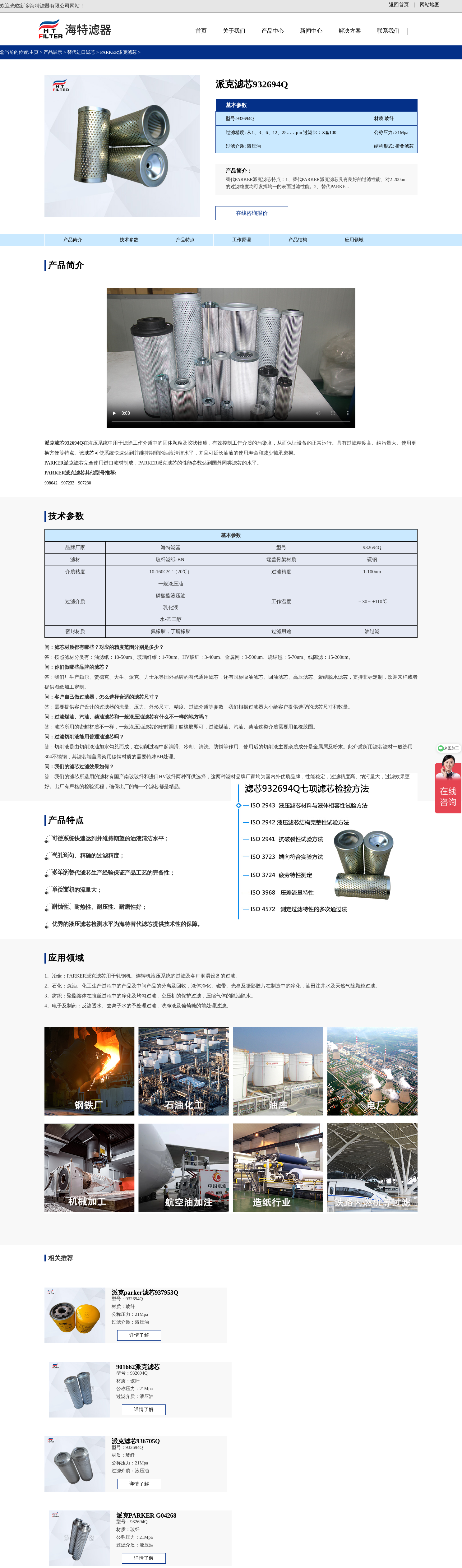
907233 (67, 483)
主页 (34, 52)
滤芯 (89, 453)
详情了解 (139, 1335)
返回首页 (399, 4)
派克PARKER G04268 (84, 1437)
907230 (84, 483)
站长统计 (260, 1561)
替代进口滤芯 (81, 52)
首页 (201, 31)
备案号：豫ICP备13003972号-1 (139, 1561)
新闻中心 (311, 31)
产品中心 (272, 31)
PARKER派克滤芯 (118, 52)
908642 (51, 483)
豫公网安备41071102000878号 (213, 1561)
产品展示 (53, 52)
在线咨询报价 (252, 213)
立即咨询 (367, 1519)
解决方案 (350, 31)
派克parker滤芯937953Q (395, 1437)
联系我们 (388, 31)
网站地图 (430, 4)
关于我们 (234, 31)
